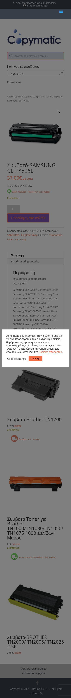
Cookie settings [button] (16, 358)
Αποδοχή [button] (35, 358)
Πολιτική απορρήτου (50, 352)
